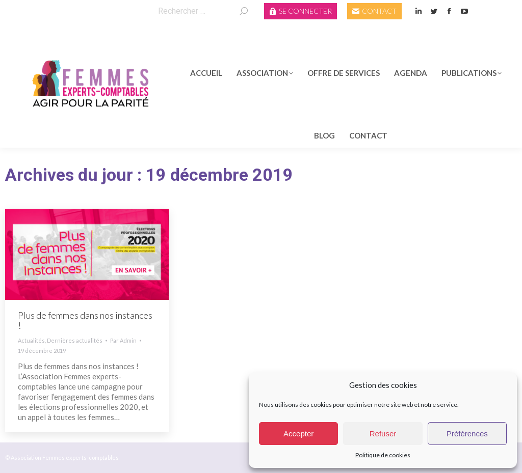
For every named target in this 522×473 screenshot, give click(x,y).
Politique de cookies (382, 455)
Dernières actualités (74, 340)
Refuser (383, 433)
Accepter (298, 433)
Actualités (31, 340)
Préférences (467, 433)
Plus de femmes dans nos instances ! (85, 320)
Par (123, 340)
